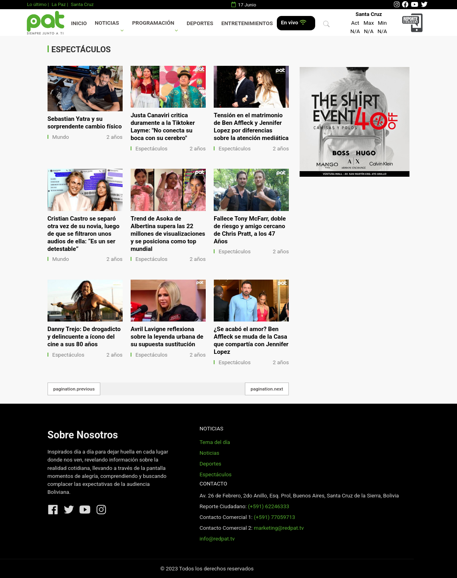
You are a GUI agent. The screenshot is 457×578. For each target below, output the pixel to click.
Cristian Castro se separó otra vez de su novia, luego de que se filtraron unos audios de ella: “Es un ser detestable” (83, 234)
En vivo (293, 23)
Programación (153, 23)
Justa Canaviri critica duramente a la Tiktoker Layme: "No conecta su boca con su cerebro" (163, 127)
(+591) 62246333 (268, 506)
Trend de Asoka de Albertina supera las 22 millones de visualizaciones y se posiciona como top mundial (168, 234)
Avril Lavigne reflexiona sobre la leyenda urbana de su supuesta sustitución (167, 336)
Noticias (107, 23)
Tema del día (214, 442)
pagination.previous (74, 389)
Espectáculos (151, 149)
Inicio (79, 23)
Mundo (60, 137)
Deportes (200, 23)
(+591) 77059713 (274, 517)
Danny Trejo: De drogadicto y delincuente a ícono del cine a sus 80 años (84, 336)
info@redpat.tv (216, 539)
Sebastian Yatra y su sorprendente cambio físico (85, 122)
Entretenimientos (247, 23)
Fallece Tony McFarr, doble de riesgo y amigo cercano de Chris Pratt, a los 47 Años (250, 230)
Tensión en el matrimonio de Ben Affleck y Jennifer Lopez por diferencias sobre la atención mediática (251, 127)
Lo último (36, 4)
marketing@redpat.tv (279, 528)
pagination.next (266, 389)
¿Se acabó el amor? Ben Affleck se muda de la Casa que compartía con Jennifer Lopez (251, 340)
